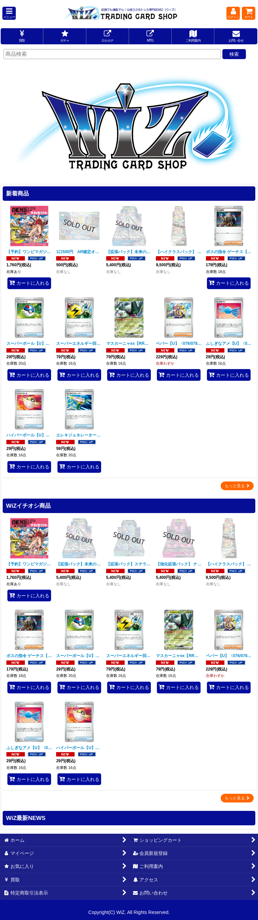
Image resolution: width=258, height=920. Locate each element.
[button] (9, 13)
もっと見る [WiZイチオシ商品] (237, 798)
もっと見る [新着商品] (237, 486)
